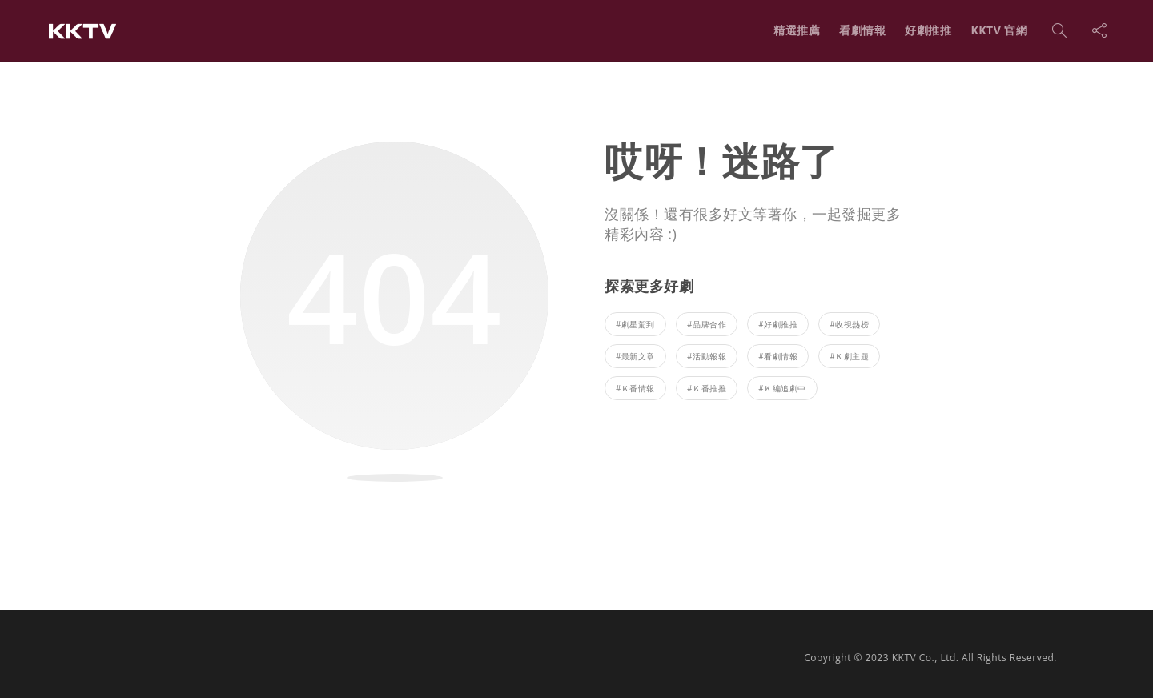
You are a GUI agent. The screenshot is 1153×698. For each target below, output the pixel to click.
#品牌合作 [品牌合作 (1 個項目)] (706, 324)
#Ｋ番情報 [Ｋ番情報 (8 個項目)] (635, 388)
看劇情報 (862, 30)
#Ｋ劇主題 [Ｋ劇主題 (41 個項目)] (849, 356)
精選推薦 (796, 30)
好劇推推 (928, 30)
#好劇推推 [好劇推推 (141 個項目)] (777, 324)
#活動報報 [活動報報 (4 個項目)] (706, 356)
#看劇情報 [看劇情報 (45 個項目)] (777, 356)
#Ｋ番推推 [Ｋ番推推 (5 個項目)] (706, 388)
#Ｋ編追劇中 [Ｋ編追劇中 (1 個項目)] (781, 388)
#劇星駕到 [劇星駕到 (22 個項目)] (635, 324)
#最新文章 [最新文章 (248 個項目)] (635, 356)
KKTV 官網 (998, 30)
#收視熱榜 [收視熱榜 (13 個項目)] (849, 324)
